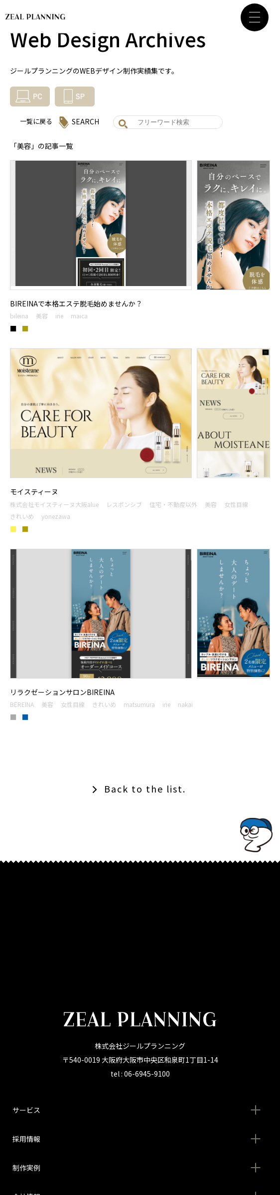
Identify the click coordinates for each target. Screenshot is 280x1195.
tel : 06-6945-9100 (140, 1074)
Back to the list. (145, 788)
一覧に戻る (36, 121)
